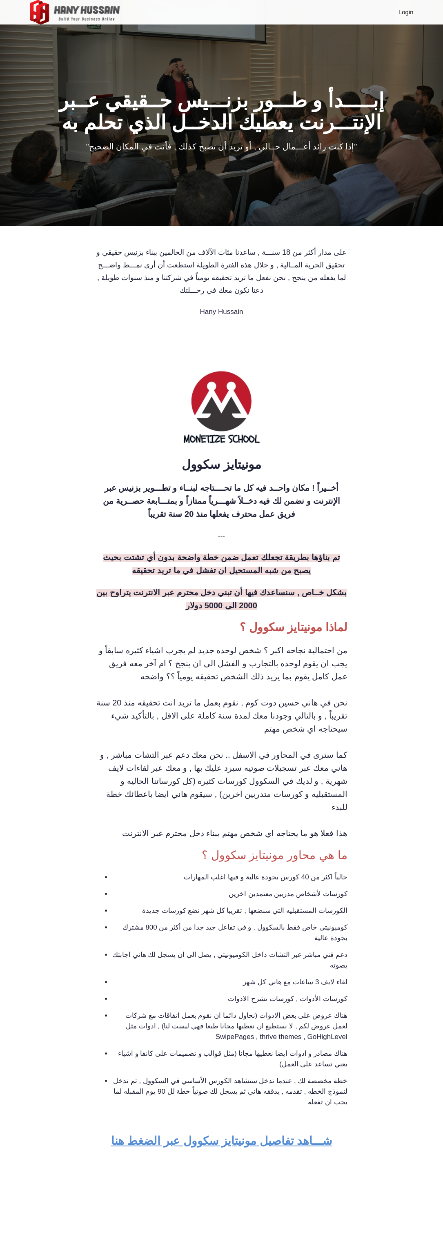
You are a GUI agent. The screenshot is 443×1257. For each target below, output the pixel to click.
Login (406, 12)
